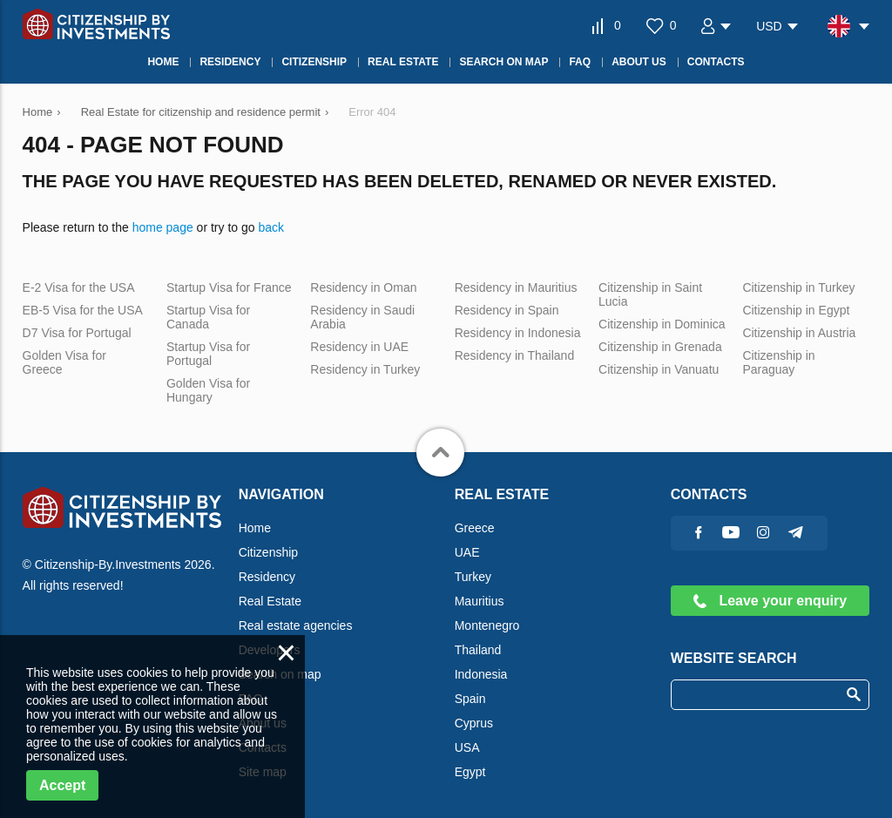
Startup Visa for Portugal (208, 354)
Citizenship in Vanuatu (658, 369)
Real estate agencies (296, 625)
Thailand (478, 650)
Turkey (473, 577)
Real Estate (270, 601)
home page (162, 227)
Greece (475, 528)
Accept (62, 785)
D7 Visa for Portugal (77, 333)
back (271, 227)
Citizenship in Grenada (660, 347)
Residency (267, 577)
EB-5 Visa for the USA (83, 310)
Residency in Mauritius (516, 287)
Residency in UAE (359, 347)
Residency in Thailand (515, 355)
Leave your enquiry (770, 600)
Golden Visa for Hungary (208, 390)
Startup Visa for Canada (208, 317)
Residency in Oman (363, 287)
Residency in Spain (507, 310)
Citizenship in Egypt (795, 310)
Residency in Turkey (365, 369)
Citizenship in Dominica (662, 324)
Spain (470, 699)
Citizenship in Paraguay (778, 362)
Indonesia (481, 674)
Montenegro (487, 625)
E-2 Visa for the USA (79, 287)
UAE (467, 552)
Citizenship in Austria (798, 333)
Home (255, 528)
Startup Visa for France (229, 287)
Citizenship (268, 552)
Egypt (470, 772)
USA (467, 747)
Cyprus (474, 723)
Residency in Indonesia (518, 333)
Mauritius (479, 601)
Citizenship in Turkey (798, 287)
